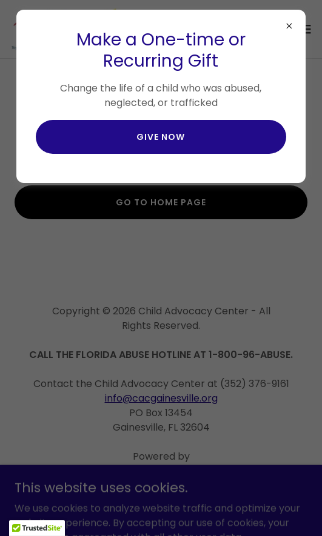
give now (160, 137)
